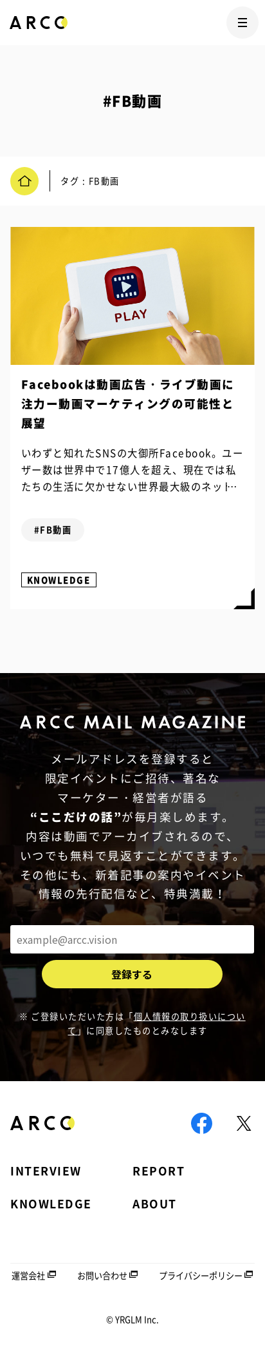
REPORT (158, 1170)
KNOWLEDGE (59, 580)
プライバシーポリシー (200, 1275)
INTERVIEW (46, 1170)
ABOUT (154, 1203)
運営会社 (28, 1275)
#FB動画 (53, 529)
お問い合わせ (102, 1275)
